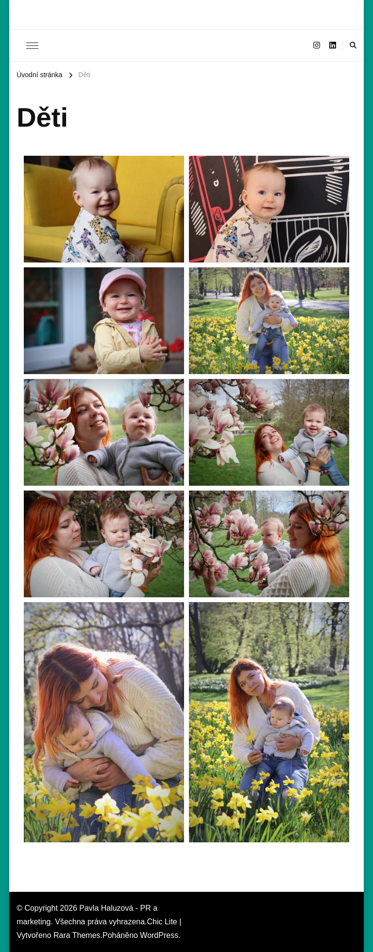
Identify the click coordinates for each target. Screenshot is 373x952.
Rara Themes (77, 935)
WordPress (159, 935)
